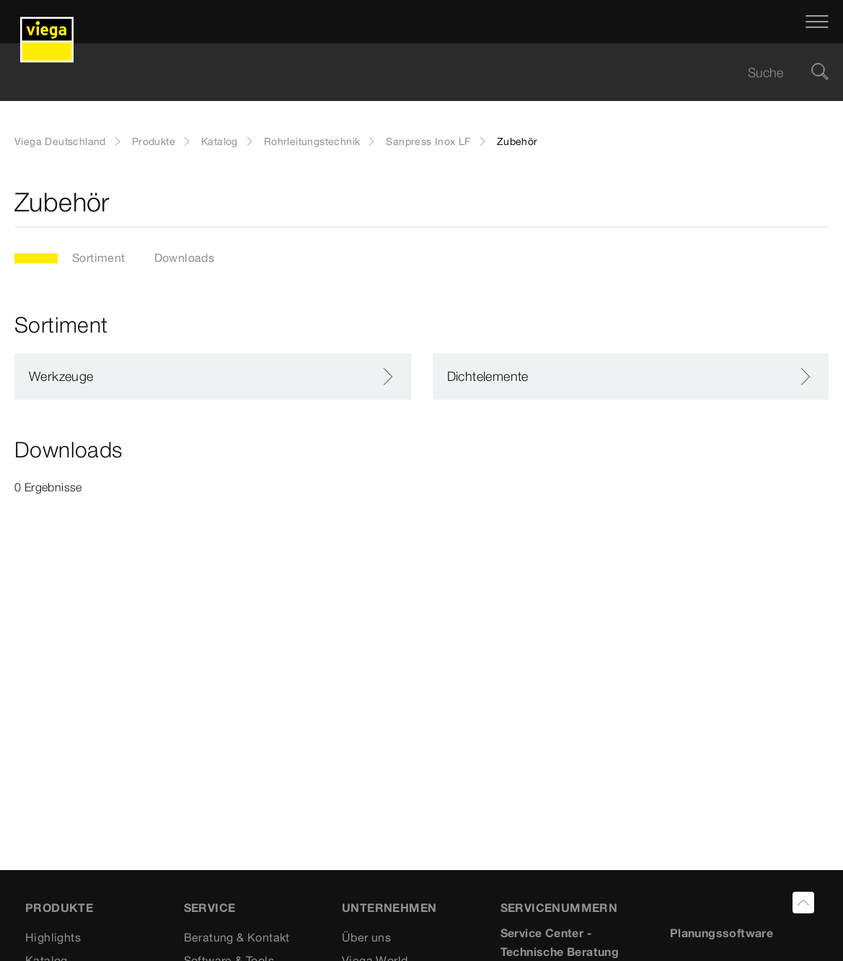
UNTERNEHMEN (389, 907)
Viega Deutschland (60, 141)
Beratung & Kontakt (237, 937)
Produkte (153, 141)
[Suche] (820, 72)
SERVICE (210, 907)
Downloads (184, 257)
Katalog (219, 141)
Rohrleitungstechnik (312, 141)
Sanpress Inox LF (428, 141)
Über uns (366, 937)
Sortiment (98, 257)
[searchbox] (409, 72)
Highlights (53, 937)
